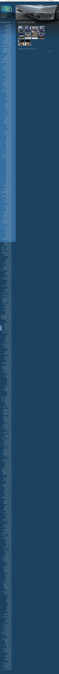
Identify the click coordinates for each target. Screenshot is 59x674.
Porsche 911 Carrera (8, 520)
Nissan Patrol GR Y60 (7, 479)
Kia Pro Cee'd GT (8, 373)
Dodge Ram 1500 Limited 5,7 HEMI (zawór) (6, 246)
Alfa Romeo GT (8, 54)
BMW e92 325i (9, 171)
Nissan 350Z (9, 475)
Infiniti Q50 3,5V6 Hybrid (7, 353)
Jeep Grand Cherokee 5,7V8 (6, 367)
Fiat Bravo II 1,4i (8, 260)
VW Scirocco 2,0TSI (8, 659)
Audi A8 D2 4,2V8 (8, 105)
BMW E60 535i (8, 159)
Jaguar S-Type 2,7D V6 (7, 359)
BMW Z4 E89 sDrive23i (7, 206)
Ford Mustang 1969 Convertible (6, 318)
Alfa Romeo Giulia (8, 41)
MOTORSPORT (4, 15)
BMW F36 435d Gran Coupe (6, 196)
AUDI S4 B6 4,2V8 (8, 116)
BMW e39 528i (9, 145)
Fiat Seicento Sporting (7, 273)
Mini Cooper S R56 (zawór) (7, 460)
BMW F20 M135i (8, 181)
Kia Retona (9, 374)
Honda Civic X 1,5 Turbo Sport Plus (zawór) (6, 330)
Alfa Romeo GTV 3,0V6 (7, 56)
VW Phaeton (9, 652)
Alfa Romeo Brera (8, 39)
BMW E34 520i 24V (8, 141)
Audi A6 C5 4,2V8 (8, 98)
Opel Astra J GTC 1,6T (7, 493)
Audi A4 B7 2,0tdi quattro (7, 81)
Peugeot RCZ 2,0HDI (8, 515)
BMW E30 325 (9, 138)
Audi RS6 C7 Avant (8, 118)
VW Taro (9, 661)
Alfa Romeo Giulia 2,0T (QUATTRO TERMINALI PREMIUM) (7, 44)
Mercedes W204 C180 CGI (7, 425)
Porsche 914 (9, 521)
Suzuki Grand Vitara (8, 574)
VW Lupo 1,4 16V (8, 643)
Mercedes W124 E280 (7, 420)
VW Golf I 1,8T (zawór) (7, 616)
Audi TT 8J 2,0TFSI (8, 135)
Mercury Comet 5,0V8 (7, 456)
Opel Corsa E (9, 499)
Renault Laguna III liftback (7, 537)
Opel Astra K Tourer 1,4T (7, 498)
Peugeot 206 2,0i (8, 511)
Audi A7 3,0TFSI (8, 103)
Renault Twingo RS (8, 539)
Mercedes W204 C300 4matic (6, 427)
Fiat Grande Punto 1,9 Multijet (6, 269)
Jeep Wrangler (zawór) (7, 372)
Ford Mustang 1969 (8, 314)
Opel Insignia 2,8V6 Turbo (7, 503)
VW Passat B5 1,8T (8, 650)
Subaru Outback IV (8, 572)
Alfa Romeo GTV (8, 55)
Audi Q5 (10, 128)
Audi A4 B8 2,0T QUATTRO (6, 83)
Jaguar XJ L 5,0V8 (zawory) (6, 362)
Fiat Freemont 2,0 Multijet (7, 266)
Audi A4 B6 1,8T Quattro (7, 74)
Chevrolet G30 (9, 210)
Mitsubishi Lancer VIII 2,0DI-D (6, 470)
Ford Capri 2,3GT (8, 277)
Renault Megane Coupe (7, 529)
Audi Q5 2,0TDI (8, 127)
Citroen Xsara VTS (8, 236)
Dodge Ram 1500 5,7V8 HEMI (6, 252)
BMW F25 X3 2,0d (8, 197)
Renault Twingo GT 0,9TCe (7, 538)
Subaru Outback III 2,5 (7, 570)
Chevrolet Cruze (8, 225)
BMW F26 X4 (9, 183)
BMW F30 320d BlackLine (7, 189)
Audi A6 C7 (9, 102)
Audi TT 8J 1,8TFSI (8, 134)
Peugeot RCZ (9, 514)
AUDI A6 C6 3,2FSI (8, 100)
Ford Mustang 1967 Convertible (6, 316)
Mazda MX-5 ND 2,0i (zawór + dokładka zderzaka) (6, 399)
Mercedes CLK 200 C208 (7, 432)
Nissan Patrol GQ (8, 481)
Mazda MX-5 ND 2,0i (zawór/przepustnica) (8, 403)
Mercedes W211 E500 (7, 452)
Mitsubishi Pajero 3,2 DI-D (7, 472)
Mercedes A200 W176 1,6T (7, 409)
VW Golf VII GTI (8, 636)
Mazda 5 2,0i (9, 392)
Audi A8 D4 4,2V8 (8, 109)
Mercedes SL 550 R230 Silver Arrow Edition (6, 446)
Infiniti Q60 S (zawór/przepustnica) (8, 356)
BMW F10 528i (9, 177)
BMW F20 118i (9, 179)
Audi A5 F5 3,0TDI (8, 94)
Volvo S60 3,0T (8, 600)
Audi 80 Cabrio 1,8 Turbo (7, 122)
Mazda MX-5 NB (8, 395)
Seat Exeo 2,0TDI (8, 542)
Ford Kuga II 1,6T (8, 288)
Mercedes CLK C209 (8, 434)
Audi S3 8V (9, 113)
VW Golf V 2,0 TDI (8, 626)
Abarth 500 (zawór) (8, 28)
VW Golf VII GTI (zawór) (7, 635)
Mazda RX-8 (9, 406)
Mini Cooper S (9, 458)
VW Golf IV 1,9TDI (8, 620)
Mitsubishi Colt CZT (8, 463)
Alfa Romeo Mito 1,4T (7, 58)
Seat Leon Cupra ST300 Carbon (7, 549)
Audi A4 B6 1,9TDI (8, 75)
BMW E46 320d (8, 150)
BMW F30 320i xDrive (7, 188)
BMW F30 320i (9, 186)
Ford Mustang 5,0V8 (8, 307)
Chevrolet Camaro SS (7, 213)
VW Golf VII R (9, 637)
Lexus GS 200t (9, 377)
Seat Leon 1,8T (8, 544)
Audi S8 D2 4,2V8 (8, 119)
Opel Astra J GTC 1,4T (7, 492)
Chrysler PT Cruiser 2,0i (7, 239)
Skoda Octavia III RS (8, 558)
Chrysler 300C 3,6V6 (8, 237)
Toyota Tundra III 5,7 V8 (7, 593)
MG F (10, 457)
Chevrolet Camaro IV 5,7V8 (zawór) (7, 217)
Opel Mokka (9, 504)
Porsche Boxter (8, 517)
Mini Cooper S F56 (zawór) (7, 459)
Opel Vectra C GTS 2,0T (7, 509)
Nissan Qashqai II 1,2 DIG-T (6, 485)
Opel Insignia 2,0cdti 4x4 (7, 502)
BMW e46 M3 (9, 148)
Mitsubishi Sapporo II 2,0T (7, 474)
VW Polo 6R (9, 654)
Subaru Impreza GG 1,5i (7, 566)
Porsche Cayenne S (8, 523)
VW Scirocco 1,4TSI (8, 658)
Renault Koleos (8, 528)
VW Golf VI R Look (8, 627)
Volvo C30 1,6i (9, 596)
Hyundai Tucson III (8, 348)
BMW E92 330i (8, 173)
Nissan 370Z (9, 476)
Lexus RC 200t (9, 387)
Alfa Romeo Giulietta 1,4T (7, 48)
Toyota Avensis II (8, 577)
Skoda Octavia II (8, 555)
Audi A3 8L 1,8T (8, 63)
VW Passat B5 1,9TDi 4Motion (6, 649)
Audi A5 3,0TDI (8, 88)
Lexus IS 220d (9, 382)
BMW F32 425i (9, 194)
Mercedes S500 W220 (7, 455)
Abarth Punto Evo (8, 31)
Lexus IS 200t (9, 381)
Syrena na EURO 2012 (7, 575)
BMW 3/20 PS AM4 (8, 26)
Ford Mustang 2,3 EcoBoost (6, 298)
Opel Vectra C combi (8, 508)
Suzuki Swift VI (8, 573)
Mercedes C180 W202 (7, 411)
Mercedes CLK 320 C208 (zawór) (7, 433)
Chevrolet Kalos (8, 226)
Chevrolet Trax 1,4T (8, 229)
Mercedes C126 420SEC (7, 418)
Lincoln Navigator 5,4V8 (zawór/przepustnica (7, 389)
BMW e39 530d (8, 146)
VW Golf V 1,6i (9, 621)
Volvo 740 (9, 595)
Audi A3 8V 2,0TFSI (8, 70)
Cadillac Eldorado (8, 208)
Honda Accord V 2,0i (8, 322)
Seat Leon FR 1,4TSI (8, 553)
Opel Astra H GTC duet (7, 490)
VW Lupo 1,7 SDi (8, 644)
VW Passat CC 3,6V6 (7, 648)
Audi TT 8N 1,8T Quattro (7, 132)
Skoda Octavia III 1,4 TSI (7, 557)
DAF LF (10, 240)
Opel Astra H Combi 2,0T (7, 491)
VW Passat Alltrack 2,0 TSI (7, 645)
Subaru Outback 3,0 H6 (7, 571)
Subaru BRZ (9, 563)
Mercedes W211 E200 (7, 451)
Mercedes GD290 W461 (7, 441)
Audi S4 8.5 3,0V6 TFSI (7, 117)
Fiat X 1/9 (9, 256)
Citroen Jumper (8, 235)
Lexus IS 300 (9, 383)
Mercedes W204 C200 (7, 424)
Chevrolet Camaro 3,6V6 (7, 215)
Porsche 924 (9, 522)
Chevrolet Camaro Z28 (7, 212)
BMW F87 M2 (9, 198)
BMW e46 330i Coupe (7, 153)
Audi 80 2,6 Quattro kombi (7, 121)
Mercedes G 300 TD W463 (7, 439)
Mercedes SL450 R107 (7, 449)
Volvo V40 (9, 603)
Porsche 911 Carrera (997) (7, 519)
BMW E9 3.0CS (8, 136)
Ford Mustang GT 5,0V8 (7, 297)
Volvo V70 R (9, 612)
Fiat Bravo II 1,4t (8, 261)
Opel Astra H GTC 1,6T (7, 488)
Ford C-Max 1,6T (8, 275)
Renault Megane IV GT (7, 532)
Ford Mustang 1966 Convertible (6, 315)
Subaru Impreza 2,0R (7, 568)
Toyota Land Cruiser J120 (7, 587)
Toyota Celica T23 (8, 580)
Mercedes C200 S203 (7, 412)
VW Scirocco (9, 657)
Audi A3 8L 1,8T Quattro (7, 65)
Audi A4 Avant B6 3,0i (7, 76)
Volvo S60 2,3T (8, 599)
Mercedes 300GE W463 (7, 442)
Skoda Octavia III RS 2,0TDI (6, 559)
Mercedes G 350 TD (8, 440)
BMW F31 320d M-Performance (6, 192)
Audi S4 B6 (9, 115)
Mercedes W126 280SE (7, 421)
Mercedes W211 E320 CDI (7, 453)
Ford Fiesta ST (9, 281)
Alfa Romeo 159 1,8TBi (7, 35)
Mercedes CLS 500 (8, 437)
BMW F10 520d (8, 176)
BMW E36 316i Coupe (7, 142)
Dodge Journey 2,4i (8, 244)
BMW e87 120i (9, 164)
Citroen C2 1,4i (8, 230)
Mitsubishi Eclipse (8, 465)
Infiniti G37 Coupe (8, 352)
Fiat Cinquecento (8, 264)
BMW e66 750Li (8, 162)
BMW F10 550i (9, 178)
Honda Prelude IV (8, 340)
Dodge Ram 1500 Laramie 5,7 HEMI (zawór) (6, 248)
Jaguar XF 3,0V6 (8, 360)
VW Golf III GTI (8, 618)
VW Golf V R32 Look (8, 622)
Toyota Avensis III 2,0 (8, 578)
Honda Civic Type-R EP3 (7, 331)
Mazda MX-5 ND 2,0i (8, 405)
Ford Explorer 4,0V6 (8, 279)
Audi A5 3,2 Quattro (8, 90)
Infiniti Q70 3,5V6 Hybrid (7, 357)
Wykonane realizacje (6, 14)
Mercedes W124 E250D (7, 419)
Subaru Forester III (8, 565)
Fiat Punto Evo (9, 271)
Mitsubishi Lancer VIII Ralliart (6, 469)
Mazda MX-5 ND (8, 404)
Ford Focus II (9, 283)
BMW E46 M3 (9, 149)
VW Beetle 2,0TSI (8, 613)
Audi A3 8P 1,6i (8, 66)
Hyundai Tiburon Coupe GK (7, 346)
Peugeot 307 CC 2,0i (8, 512)
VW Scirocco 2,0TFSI (7, 660)
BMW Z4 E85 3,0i (8, 205)
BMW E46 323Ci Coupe (7, 151)
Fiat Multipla (9, 270)
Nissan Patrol (9, 482)
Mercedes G (9, 438)
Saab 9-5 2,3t (9, 540)
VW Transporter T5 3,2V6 (7, 667)
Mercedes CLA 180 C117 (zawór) (7, 430)
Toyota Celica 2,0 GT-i (7, 579)
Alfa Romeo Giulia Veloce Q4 (6, 42)
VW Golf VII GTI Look (7, 640)
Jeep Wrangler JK (8, 370)
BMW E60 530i (8, 158)
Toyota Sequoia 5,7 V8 (7, 589)
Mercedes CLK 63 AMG (7, 435)
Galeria (28, 48)
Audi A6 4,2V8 (9, 96)
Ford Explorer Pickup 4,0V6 (7, 278)
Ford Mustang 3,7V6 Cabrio (7, 310)
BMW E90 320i (8, 165)
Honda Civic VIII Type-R (7, 327)
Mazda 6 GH (9, 393)
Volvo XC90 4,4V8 (8, 611)
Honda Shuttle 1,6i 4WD (7, 341)
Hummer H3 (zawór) (8, 343)
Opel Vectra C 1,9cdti (8, 507)
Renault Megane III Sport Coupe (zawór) (7, 531)
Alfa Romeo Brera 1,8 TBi (7, 40)
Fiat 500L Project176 (8, 259)
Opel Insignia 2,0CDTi (7, 501)
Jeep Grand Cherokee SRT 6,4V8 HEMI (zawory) (7, 369)
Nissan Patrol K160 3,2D (7, 484)
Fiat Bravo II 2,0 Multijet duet (6, 263)
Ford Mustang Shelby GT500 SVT (6, 294)
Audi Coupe (9, 126)
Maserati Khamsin (8, 390)
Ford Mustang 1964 (8, 311)
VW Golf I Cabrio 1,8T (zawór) (6, 617)
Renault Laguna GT (8, 536)
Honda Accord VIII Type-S (7, 325)
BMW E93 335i (8, 175)
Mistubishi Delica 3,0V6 (7, 464)
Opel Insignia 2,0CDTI (7, 500)
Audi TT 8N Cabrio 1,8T (7, 133)
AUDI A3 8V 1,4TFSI (8, 68)
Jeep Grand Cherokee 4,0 (7, 365)
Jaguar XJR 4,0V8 (8, 364)
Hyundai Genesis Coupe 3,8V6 (6, 344)
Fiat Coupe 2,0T (8, 265)
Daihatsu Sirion (8, 241)
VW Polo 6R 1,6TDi (8, 656)
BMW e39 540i (9, 147)
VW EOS (9, 615)
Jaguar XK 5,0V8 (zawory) (7, 363)
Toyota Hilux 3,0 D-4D (7, 585)
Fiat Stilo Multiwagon (8, 274)
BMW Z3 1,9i (9, 204)
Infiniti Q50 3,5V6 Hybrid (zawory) (7, 355)
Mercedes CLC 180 (8, 428)
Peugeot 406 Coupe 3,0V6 (7, 513)
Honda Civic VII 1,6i (8, 326)
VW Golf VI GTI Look (8, 629)
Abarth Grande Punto (8, 30)
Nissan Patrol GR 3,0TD (7, 478)
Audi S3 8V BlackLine (7, 114)
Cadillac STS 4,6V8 (8, 209)
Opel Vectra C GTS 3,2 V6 (7, 510)
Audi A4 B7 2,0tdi (8, 80)
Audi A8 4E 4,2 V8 (8, 107)
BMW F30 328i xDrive (7, 190)
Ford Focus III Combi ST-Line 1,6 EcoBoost (6, 287)
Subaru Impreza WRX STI (7, 567)
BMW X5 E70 (9, 200)
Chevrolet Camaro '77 (7, 214)
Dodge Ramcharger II (7, 254)
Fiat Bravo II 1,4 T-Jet (7, 262)
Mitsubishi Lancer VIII (7, 468)
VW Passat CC (8, 646)
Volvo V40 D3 (9, 606)
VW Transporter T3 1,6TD (7, 665)
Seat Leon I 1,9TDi (8, 551)
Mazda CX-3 (9, 394)
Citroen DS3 (9, 234)
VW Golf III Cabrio (8, 619)
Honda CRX (9, 334)
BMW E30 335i (8, 139)
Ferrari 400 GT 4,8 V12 (7, 255)
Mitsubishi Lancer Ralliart (7, 467)
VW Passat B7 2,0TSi (7, 651)
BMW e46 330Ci (8, 154)
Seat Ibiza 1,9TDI (8, 543)
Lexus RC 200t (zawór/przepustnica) (8, 386)
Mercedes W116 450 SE (7, 413)
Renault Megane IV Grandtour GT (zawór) (6, 534)
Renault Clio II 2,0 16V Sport (6, 526)
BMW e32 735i (9, 140)
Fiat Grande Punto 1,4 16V (7, 268)
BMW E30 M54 (8, 137)
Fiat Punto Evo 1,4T (8, 272)
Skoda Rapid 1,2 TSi (8, 560)
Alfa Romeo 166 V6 (8, 38)
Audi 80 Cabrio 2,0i (8, 123)
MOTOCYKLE (9, 668)
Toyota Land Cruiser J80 (7, 586)
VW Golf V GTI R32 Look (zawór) (7, 623)
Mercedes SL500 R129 (7, 444)
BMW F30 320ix (8, 187)
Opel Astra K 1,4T (8, 495)
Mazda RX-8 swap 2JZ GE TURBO (7, 408)
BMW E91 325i (8, 167)
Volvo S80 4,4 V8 (8, 602)
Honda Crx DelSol (8, 335)
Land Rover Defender (7, 376)
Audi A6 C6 (9, 101)
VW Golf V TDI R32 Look (7, 625)
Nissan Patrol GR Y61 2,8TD (6, 480)
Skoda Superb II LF (8, 562)
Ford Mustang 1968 (8, 313)
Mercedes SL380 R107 (7, 448)
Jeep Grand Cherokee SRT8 (6, 368)
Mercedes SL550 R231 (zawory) (7, 447)
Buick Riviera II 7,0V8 (7, 207)
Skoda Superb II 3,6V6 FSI (7, 561)
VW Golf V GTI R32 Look (7, 624)
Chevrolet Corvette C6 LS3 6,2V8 (7, 224)
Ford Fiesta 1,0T (8, 282)
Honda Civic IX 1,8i (8, 328)
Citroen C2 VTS (8, 233)
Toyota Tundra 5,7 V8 (7, 592)
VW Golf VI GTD (8, 631)
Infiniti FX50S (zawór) (7, 351)
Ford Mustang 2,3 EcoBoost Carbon (6, 302)
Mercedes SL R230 (8, 443)
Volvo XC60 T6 (8, 609)
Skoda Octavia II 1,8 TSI (7, 556)
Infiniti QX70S (9, 358)
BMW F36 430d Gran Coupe (6, 195)
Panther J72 (9, 27)
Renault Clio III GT (8, 527)
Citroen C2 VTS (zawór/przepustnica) (8, 232)
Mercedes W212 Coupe (7, 454)
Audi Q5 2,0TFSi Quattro (7, 131)
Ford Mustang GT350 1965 (7, 295)
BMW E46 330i (8, 152)
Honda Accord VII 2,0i (7, 323)
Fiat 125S (9, 257)
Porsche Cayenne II (8, 524)
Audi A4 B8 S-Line (8, 87)
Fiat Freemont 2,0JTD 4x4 (7, 267)
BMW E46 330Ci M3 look (7, 155)
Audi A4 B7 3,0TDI (8, 82)
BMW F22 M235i (8, 182)
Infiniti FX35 (9, 349)
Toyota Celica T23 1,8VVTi (7, 582)
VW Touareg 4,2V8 (8, 664)
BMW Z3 (9, 203)
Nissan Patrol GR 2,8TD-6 (7, 477)
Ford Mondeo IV (8, 291)
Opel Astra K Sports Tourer (7, 497)
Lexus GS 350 (9, 379)
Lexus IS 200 (9, 380)
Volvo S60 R (9, 598)
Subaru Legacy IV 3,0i (7, 569)
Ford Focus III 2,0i (8, 285)
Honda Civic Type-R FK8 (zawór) (7, 333)
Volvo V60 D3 (9, 607)
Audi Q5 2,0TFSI (8, 130)
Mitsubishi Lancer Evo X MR (6, 471)
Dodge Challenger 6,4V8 (7, 243)
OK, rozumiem (51, 0)
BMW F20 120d (8, 180)
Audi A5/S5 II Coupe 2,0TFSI (6, 91)
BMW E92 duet (8, 169)
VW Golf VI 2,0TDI (8, 628)
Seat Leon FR (9, 552)
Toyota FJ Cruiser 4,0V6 (7, 584)
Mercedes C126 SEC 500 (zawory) (7, 415)
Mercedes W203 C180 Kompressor (7, 423)
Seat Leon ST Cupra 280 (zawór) (7, 548)
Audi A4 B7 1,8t (8, 77)
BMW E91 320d (8, 166)
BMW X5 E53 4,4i (8, 199)
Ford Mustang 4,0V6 (8, 306)
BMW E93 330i (8, 174)
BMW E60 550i (8, 160)
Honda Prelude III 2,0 (8, 339)
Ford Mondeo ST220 (8, 290)
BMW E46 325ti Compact (7, 156)
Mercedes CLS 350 (8, 436)
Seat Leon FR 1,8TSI (8, 554)
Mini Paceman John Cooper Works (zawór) (6, 462)
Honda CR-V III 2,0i (8, 336)
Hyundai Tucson (8, 347)
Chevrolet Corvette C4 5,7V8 (6, 222)
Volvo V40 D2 (9, 605)
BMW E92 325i (8, 172)
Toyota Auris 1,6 (8, 576)
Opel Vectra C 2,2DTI (7, 506)
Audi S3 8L (9, 111)
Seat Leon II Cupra (8, 546)
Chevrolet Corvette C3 (7, 221)
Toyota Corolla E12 (8, 583)
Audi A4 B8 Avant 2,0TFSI (7, 84)
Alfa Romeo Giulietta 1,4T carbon (7, 47)
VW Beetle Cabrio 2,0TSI (7, 614)
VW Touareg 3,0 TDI (8, 663)
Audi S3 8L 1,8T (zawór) (7, 112)
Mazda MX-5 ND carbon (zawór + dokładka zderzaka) (6, 398)
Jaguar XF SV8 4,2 (8, 361)
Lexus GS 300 (9, 378)
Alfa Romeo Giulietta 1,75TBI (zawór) (6, 53)
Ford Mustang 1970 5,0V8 (7, 319)
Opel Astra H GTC (8, 489)
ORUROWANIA (4, 16)
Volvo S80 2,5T (8, 601)
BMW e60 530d (8, 157)
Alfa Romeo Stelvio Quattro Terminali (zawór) (7, 60)
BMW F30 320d (8, 184)
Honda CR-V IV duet (8, 338)
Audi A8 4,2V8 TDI (8, 106)
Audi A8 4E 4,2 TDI (8, 108)
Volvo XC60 (9, 608)
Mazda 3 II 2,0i (9, 391)
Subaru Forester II (8, 564)
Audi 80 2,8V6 (9, 124)
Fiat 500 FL (9, 258)
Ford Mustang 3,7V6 (8, 304)
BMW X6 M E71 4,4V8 (7, 202)
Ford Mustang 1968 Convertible (6, 317)
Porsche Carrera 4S (8, 518)
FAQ (29, 48)
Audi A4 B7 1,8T (8, 78)
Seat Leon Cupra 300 (7, 550)
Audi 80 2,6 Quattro (8, 120)
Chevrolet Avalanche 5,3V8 (7, 211)
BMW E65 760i (8, 161)
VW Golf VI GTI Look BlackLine (6, 632)
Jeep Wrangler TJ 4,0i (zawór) (6, 371)
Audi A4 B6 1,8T (8, 72)
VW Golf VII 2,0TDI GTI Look (6, 639)
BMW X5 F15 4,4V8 (8, 201)
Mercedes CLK (9, 431)
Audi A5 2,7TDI (8, 93)
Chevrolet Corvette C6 (7, 223)
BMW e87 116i (9, 163)
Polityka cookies (35, 48)
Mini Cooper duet (8, 461)
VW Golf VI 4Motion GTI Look (6, 633)
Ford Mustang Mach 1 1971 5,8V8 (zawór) (7, 292)
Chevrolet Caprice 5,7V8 (7, 219)
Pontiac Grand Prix (8, 516)
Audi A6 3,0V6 (9, 95)
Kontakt (3, 17)
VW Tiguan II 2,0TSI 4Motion (6, 662)
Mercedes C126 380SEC (7, 416)
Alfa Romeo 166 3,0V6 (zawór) (6, 36)
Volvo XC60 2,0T (8, 610)
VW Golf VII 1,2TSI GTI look (6, 638)
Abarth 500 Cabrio (8, 29)
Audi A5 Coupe (8, 92)
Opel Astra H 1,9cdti (8, 487)
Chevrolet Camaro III (8, 218)
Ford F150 (9, 280)
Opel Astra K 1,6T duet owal (6, 496)
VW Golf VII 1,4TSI (8, 634)
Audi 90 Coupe (9, 125)
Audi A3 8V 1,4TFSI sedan (7, 69)
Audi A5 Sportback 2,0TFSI (7, 89)
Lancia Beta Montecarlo (7, 375)
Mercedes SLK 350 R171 (7, 450)
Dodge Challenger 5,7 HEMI (6, 242)
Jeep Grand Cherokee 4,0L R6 (6, 366)
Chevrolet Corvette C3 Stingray (6, 220)
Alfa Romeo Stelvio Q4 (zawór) (6, 61)
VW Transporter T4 (8, 666)
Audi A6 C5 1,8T (8, 97)
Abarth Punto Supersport (7, 34)
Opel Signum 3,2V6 (8, 505)
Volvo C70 (9, 597)
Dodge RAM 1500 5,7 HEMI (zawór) (6, 251)
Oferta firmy (4, 13)
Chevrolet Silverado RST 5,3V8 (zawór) (6, 228)
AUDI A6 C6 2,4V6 (8, 99)
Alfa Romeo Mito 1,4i (8, 57)
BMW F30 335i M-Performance (6, 191)
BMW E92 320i (8, 170)
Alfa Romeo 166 (8, 37)
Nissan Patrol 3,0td (8, 483)
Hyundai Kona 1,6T (8, 345)
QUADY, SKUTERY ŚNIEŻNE (6, 669)
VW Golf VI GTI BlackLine (7, 630)
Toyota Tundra (9, 590)
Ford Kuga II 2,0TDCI (7, 289)
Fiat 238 (10, 24)
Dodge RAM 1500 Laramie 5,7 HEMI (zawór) (6, 249)
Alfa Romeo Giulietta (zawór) (6, 45)
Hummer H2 (9, 342)
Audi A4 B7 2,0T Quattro (7, 79)
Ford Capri (9, 276)
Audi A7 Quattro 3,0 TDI (7, 104)
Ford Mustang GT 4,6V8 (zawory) (7, 296)
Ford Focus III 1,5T (8, 284)
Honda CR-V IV (8, 337)
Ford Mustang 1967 (8, 312)
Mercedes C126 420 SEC (7, 417)
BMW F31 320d (8, 193)
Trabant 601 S (9, 594)
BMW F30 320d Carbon (7, 185)
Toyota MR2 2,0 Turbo (7, 588)
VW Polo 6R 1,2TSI (8, 655)
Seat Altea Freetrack (8, 541)
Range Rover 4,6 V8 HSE (7, 525)
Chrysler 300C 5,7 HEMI (7, 238)
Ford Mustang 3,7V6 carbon (6, 303)
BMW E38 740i (8, 143)
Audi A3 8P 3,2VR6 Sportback (6, 67)
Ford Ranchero (8, 321)
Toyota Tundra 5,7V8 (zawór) (6, 591)
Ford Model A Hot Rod (7, 25)
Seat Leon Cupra (8, 545)
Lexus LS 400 (9, 384)
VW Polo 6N (9, 653)
